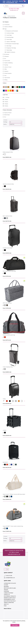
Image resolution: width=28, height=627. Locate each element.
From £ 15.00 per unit (7, 499)
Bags (5, 28)
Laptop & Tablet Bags (11, 41)
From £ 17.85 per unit (7, 531)
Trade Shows (7, 77)
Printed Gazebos (8, 73)
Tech (5, 75)
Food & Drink (7, 60)
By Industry (6, 54)
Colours (14, 83)
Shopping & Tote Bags (11, 47)
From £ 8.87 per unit (7, 340)
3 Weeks (6, 101)
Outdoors (6, 71)
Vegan (4, 1)
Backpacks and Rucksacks (12, 30)
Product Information (14, 110)
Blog (16, 2)
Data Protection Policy (10, 601)
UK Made (6, 584)
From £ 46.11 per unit (7, 467)
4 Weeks (6, 103)
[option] (4, 401)
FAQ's (4, 2)
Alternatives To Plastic (10, 583)
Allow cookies (15, 625)
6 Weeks (6, 105)
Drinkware (6, 56)
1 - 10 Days (6, 97)
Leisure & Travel (7, 67)
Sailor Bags (8, 45)
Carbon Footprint (8, 592)
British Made (7, 114)
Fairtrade (6, 591)
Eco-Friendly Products (10, 596)
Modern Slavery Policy (10, 597)
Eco (5, 58)
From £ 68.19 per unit (7, 403)
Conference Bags (10, 33)
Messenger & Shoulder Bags (12, 43)
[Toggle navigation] (23, 13)
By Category (14, 21)
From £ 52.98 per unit (7, 372)
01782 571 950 (14, 9)
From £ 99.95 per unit (7, 157)
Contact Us (8, 1)
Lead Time (14, 94)
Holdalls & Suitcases (10, 52)
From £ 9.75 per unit (7, 276)
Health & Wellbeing (8, 62)
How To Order (15, 1)
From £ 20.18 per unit (7, 435)
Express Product (7, 112)
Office (5, 69)
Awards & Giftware (8, 26)
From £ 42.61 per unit (7, 189)
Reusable (6, 586)
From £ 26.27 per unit (7, 221)
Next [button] (24, 401)
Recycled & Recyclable (10, 588)
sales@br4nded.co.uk (14, 10)
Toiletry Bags (9, 50)
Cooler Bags (9, 35)
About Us (21, 1)
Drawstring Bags (9, 37)
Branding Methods (10, 2)
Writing (5, 79)
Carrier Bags (9, 39)
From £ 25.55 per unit (7, 253)
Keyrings (6, 64)
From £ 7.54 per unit (7, 308)
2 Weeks (6, 99)
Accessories (7, 24)
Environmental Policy (9, 599)
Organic (6, 589)
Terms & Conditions (9, 602)
